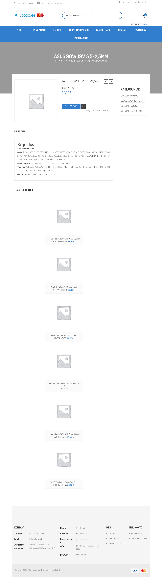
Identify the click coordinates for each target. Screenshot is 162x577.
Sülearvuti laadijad (74, 61)
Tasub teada (113, 538)
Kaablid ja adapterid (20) (132, 101)
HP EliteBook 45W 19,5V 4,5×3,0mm (64, 433)
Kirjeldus (19, 131)
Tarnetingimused (115, 543)
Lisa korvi (73, 106)
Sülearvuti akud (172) (130, 106)
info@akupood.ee (54, 3)
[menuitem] (20, 30)
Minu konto (136, 533)
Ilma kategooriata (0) (130, 95)
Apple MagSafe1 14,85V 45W (64, 287)
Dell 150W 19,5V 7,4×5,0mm (63, 335)
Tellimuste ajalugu (139, 538)
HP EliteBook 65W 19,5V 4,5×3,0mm (64, 238)
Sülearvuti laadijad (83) (132, 111)
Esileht (58, 61)
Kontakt (111, 533)
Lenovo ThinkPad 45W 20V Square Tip (63, 384)
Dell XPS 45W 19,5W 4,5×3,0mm (64, 482)
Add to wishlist (83, 106)
